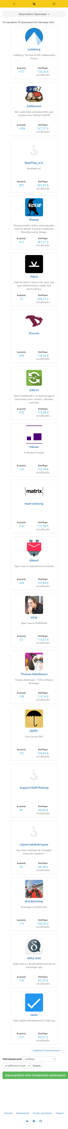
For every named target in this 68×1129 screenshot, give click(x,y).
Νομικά (60, 1113)
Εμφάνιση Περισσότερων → (48, 1050)
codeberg (34, 49)
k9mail (34, 560)
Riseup (34, 219)
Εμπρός (37, 1065)
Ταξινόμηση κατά (12, 1059)
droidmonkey (34, 901)
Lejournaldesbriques (34, 844)
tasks (34, 1014)
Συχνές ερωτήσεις (42, 1113)
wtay (34, 617)
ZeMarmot (34, 106)
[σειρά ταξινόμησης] (16, 1065)
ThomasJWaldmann (34, 674)
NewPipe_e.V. (34, 162)
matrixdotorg (34, 503)
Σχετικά (8, 1113)
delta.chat (34, 958)
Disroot (34, 333)
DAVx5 (34, 390)
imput (34, 276)
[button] (14, 4)
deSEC (34, 730)
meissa (34, 446)
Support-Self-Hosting (34, 787)
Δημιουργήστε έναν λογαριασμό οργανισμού (35, 1075)
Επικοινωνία (22, 1113)
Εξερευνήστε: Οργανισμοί (34, 14)
